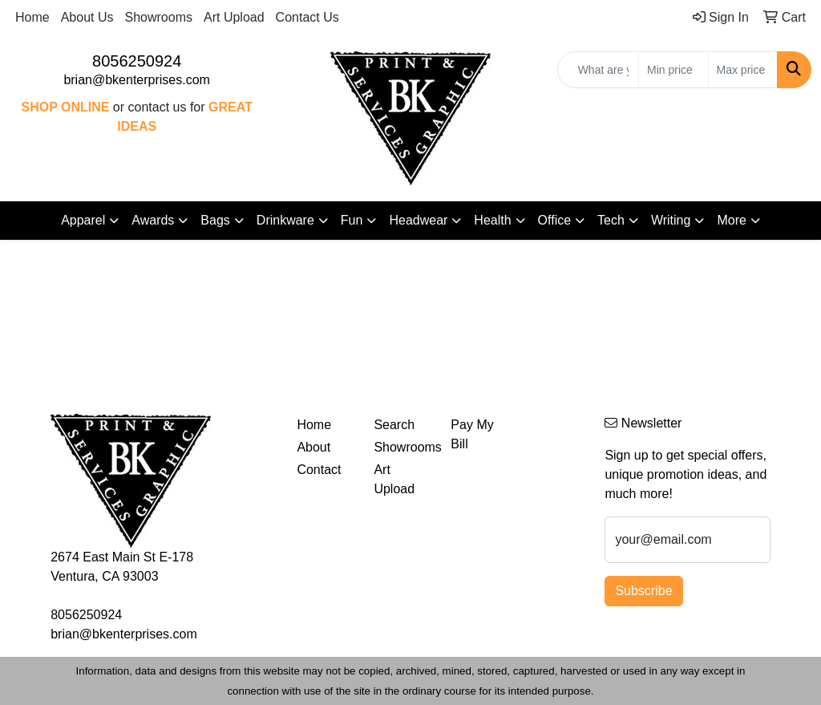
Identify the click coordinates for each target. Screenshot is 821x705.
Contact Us (307, 17)
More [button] (731, 220)
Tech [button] (611, 220)
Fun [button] (352, 220)
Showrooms (158, 17)
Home (32, 17)
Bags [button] (214, 220)
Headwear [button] (418, 220)
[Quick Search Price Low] (673, 69)
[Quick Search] (598, 69)
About (313, 447)
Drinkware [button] (285, 220)
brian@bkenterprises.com (136, 80)
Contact (319, 469)
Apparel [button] (83, 220)
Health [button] (492, 220)
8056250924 (136, 61)
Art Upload (234, 17)
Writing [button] (671, 220)
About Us (87, 17)
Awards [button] (152, 220)
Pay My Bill (472, 434)
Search (394, 425)
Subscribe (643, 591)
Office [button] (555, 220)
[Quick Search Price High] (743, 69)
